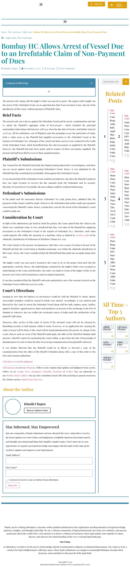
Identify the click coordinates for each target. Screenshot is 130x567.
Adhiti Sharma (107, 328)
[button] (41, 4)
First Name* (11, 467)
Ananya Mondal (107, 358)
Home (3, 32)
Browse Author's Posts (37, 410)
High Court (27, 32)
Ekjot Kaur (120, 343)
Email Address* (13, 455)
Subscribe (12, 485)
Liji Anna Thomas (122, 328)
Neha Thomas (107, 343)
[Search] (126, 81)
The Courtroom (14, 32)
